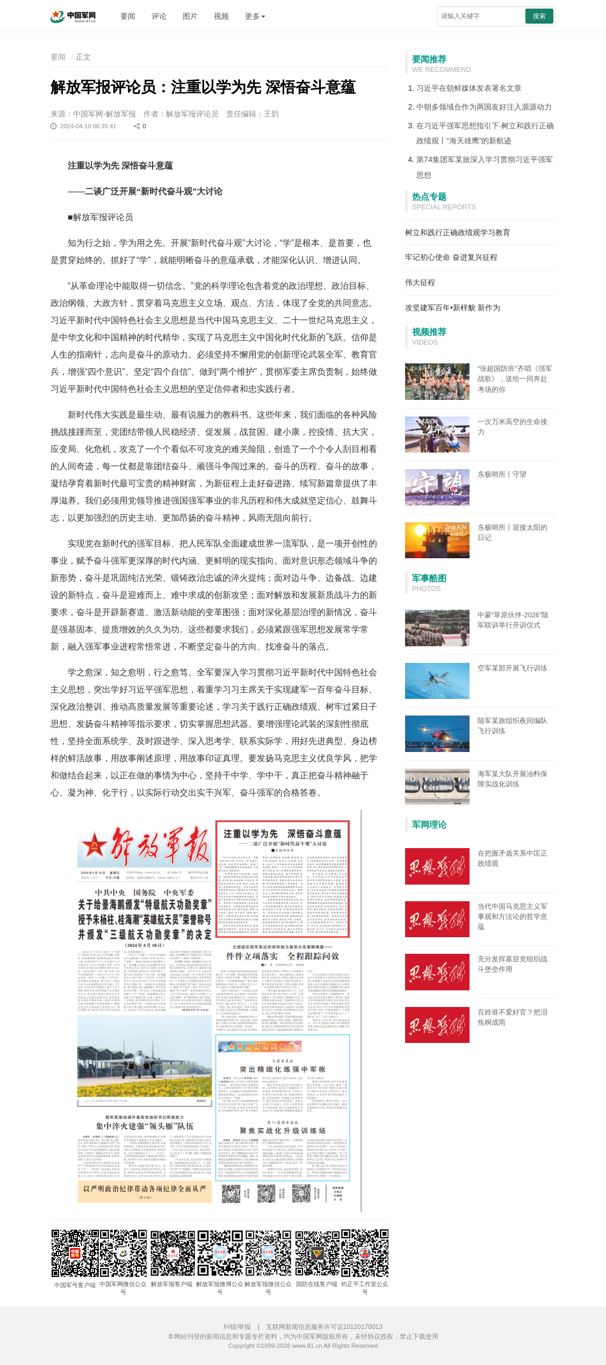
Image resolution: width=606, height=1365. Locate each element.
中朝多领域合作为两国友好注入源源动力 (484, 107)
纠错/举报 (237, 1327)
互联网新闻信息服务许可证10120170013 (324, 1327)
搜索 (539, 16)
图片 (190, 16)
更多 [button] (255, 16)
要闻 (127, 16)
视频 (221, 16)
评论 (159, 16)
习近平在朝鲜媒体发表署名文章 (469, 88)
